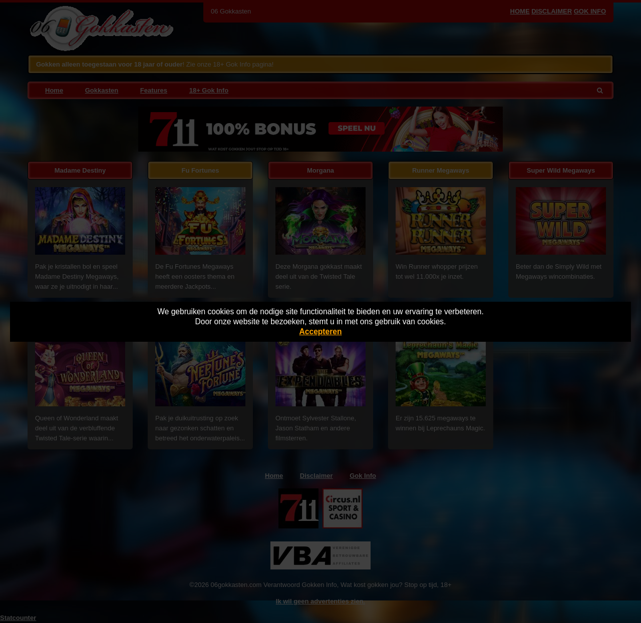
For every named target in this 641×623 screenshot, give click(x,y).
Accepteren (320, 331)
